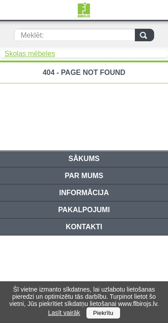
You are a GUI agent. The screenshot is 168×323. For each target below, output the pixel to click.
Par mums (84, 175)
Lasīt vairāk (64, 312)
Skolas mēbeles (29, 53)
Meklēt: (32, 35)
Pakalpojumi (84, 210)
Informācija (84, 192)
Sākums (84, 158)
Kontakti (84, 227)
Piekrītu (103, 313)
